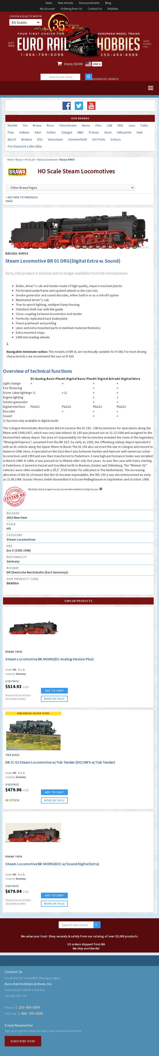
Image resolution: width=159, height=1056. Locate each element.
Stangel (66, 132)
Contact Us (95, 9)
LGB (109, 125)
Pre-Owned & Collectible (25, 146)
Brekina (26, 139)
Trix (25, 125)
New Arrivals (65, 3)
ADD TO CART (54, 690)
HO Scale (30, 159)
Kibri (38, 132)
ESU (40, 139)
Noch (108, 132)
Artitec (51, 132)
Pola (11, 132)
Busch (12, 139)
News (49, 3)
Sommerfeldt (77, 139)
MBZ (81, 132)
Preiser (94, 132)
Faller (144, 125)
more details (54, 698)
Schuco (116, 139)
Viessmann (55, 139)
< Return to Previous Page (22, 199)
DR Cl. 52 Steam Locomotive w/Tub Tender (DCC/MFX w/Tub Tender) (60, 762)
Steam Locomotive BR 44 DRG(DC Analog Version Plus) (49, 659)
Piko (98, 125)
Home (10, 159)
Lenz (132, 125)
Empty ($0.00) (73, 64)
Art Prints (98, 139)
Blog (108, 3)
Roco (50, 125)
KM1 (120, 125)
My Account (47, 9)
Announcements (89, 3)
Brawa (37, 125)
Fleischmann (68, 125)
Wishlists (113, 9)
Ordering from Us (71, 9)
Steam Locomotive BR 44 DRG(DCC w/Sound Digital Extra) (52, 863)
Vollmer (24, 132)
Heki (140, 132)
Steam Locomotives (47, 159)
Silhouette (124, 132)
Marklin (12, 125)
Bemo (86, 125)
